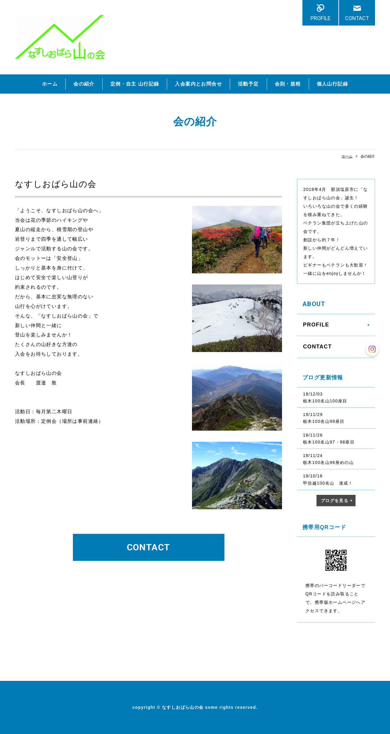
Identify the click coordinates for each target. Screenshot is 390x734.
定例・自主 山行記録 (134, 83)
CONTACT (357, 18)
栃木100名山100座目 (325, 401)
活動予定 (248, 83)
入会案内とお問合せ (198, 83)
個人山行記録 (332, 83)
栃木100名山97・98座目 (329, 442)
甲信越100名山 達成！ (328, 483)
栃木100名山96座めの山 (328, 462)
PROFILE (320, 18)
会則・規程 (288, 83)
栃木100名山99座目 (323, 421)
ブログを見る (334, 500)
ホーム (50, 83)
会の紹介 (84, 83)
